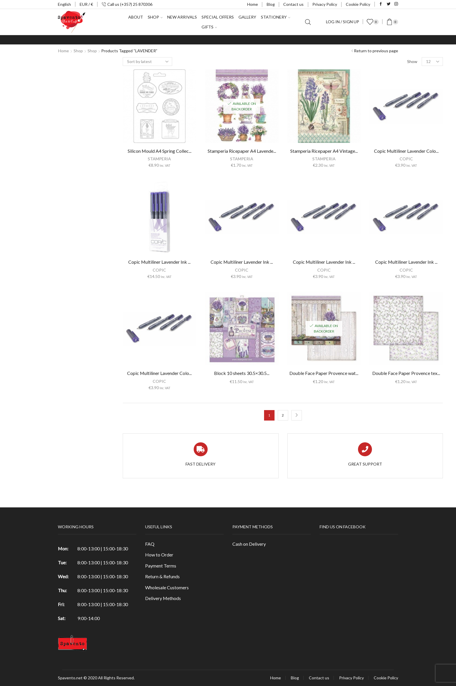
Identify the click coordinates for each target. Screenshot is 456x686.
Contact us (293, 4)
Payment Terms (160, 565)
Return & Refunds (162, 576)
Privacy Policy (324, 4)
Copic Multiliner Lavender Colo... (159, 373)
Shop (155, 17)
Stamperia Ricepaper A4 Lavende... (242, 151)
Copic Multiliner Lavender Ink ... (159, 262)
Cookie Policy (358, 4)
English (64, 4)
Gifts (209, 26)
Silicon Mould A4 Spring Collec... (159, 151)
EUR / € (86, 4)
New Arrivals (182, 17)
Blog (271, 4)
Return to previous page (376, 50)
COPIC (159, 269)
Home (252, 4)
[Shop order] (147, 61)
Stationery (275, 17)
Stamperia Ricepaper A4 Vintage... (324, 151)
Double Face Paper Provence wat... (323, 373)
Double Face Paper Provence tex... (406, 373)
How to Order (159, 554)
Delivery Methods (163, 598)
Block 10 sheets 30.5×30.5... (241, 373)
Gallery (247, 17)
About (135, 17)
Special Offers (218, 17)
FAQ (149, 544)
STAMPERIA (159, 158)
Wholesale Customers (167, 587)
